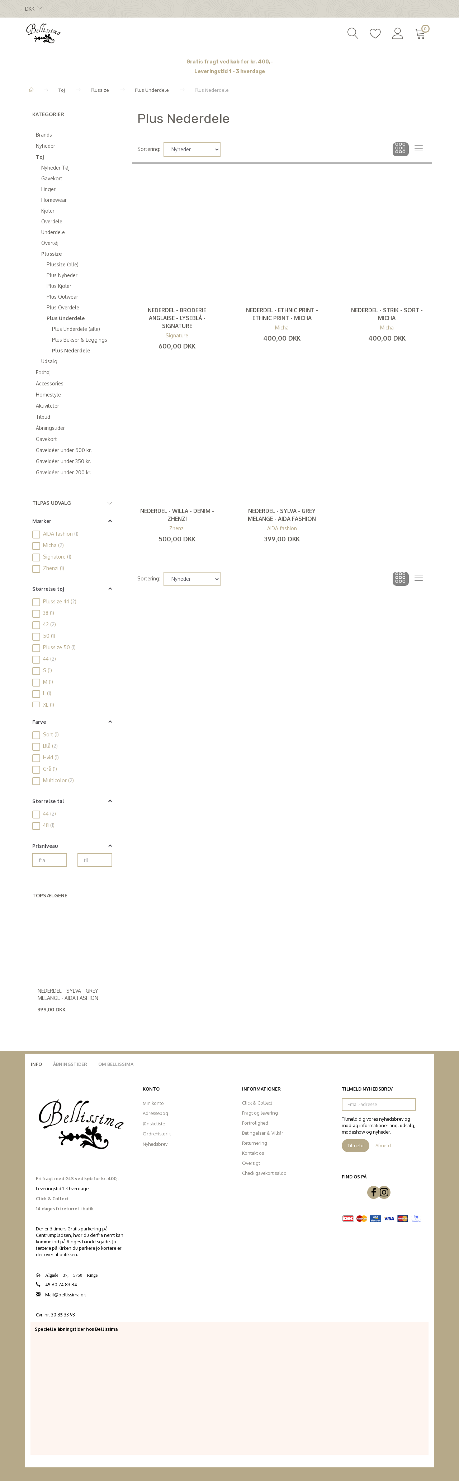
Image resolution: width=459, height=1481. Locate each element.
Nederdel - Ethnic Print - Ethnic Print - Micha (282, 314)
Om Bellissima (115, 1064)
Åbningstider (70, 1064)
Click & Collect (257, 1103)
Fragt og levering (260, 1113)
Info (36, 1064)
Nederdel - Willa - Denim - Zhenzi (177, 514)
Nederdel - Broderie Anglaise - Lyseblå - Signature (177, 318)
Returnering (254, 1143)
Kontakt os (253, 1153)
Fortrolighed (255, 1123)
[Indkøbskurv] (421, 33)
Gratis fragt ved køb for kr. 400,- (229, 62)
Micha (282, 327)
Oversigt (251, 1163)
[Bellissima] (43, 33)
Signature (177, 335)
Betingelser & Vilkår (262, 1133)
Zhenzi (177, 528)
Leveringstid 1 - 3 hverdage (229, 71)
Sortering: (148, 149)
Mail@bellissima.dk (65, 1294)
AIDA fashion (282, 528)
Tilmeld (355, 1145)
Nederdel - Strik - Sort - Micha (387, 314)
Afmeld (383, 1145)
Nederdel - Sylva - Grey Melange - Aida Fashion (68, 994)
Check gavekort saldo (264, 1173)
